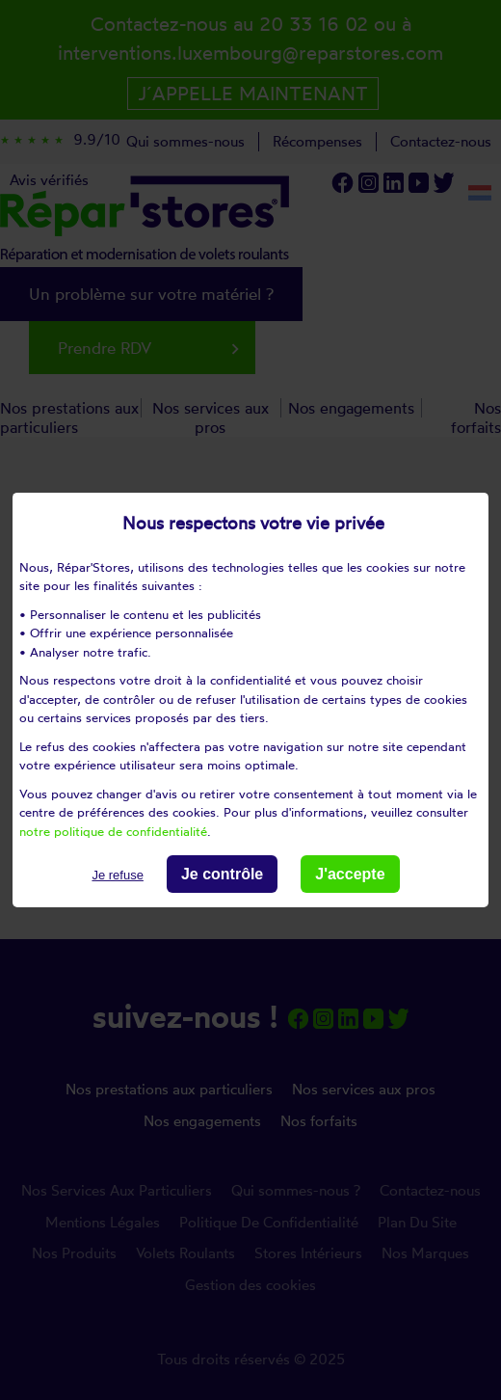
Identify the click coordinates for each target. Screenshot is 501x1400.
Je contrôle (222, 874)
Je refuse (117, 875)
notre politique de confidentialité (113, 830)
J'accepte (349, 874)
